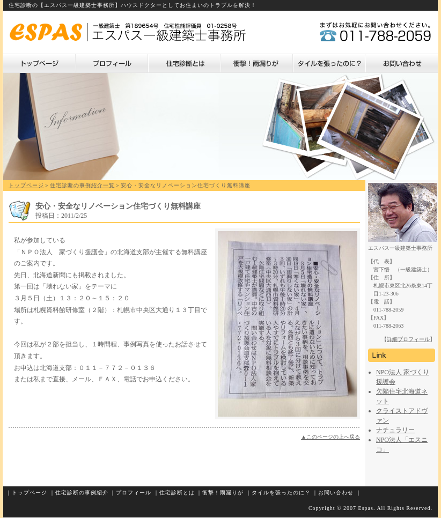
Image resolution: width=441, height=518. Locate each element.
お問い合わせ (401, 63)
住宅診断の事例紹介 (81, 492)
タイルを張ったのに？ (329, 63)
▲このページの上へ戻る (330, 437)
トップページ (39, 63)
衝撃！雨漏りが (256, 63)
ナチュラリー (395, 430)
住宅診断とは (184, 63)
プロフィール (112, 63)
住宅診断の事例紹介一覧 (82, 185)
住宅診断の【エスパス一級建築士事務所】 (65, 5)
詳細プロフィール (408, 339)
